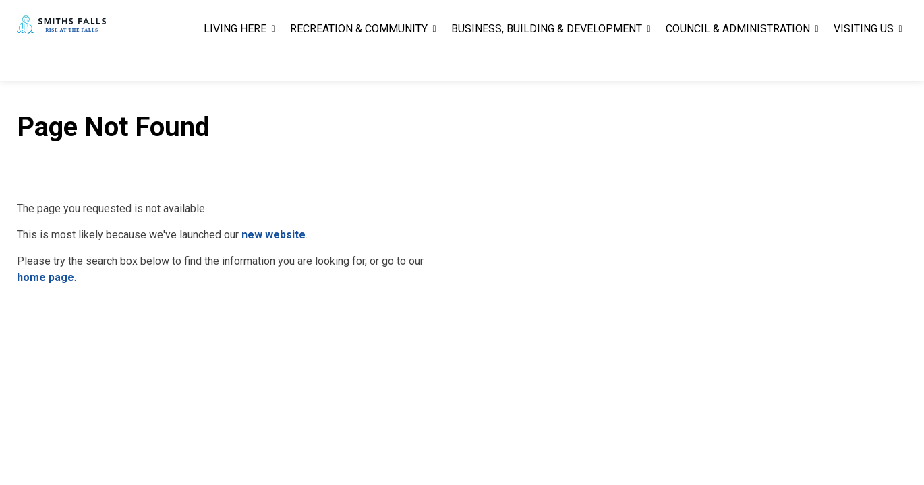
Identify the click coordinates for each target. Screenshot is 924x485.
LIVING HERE (235, 60)
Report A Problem (830, 20)
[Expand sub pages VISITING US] (900, 60)
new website (273, 234)
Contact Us (755, 20)
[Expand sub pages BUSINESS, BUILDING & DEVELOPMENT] (649, 60)
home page (45, 277)
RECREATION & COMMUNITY (359, 60)
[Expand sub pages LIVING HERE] (273, 60)
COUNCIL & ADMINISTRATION (738, 60)
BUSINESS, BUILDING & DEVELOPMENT (546, 60)
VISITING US (864, 60)
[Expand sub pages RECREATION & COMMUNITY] (434, 60)
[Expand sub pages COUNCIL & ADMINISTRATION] (817, 60)
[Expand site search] (893, 20)
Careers (702, 20)
